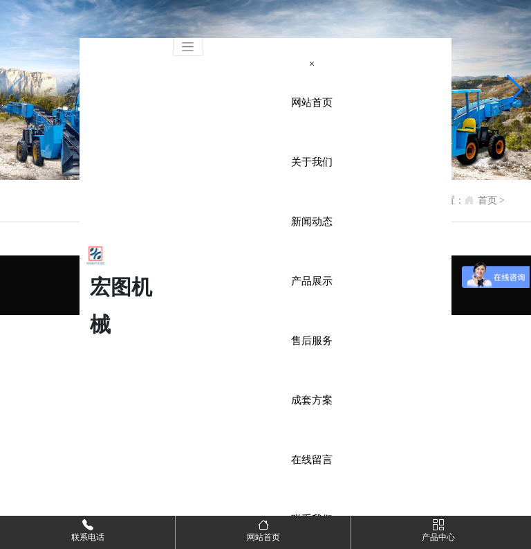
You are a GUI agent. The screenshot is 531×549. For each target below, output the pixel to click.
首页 (487, 200)
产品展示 (312, 281)
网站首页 (312, 102)
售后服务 (312, 340)
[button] (514, 90)
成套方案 (312, 400)
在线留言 (312, 459)
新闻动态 (312, 221)
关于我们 (312, 162)
